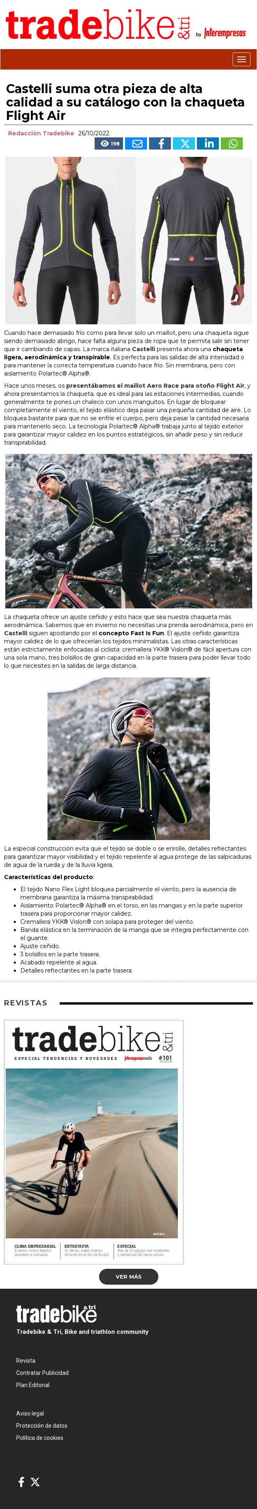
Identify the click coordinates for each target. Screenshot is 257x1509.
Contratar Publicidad (42, 1373)
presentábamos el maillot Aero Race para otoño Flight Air (155, 385)
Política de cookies (39, 1438)
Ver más (129, 1276)
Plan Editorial (33, 1385)
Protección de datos (41, 1425)
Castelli (143, 349)
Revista (25, 1360)
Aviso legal (30, 1413)
